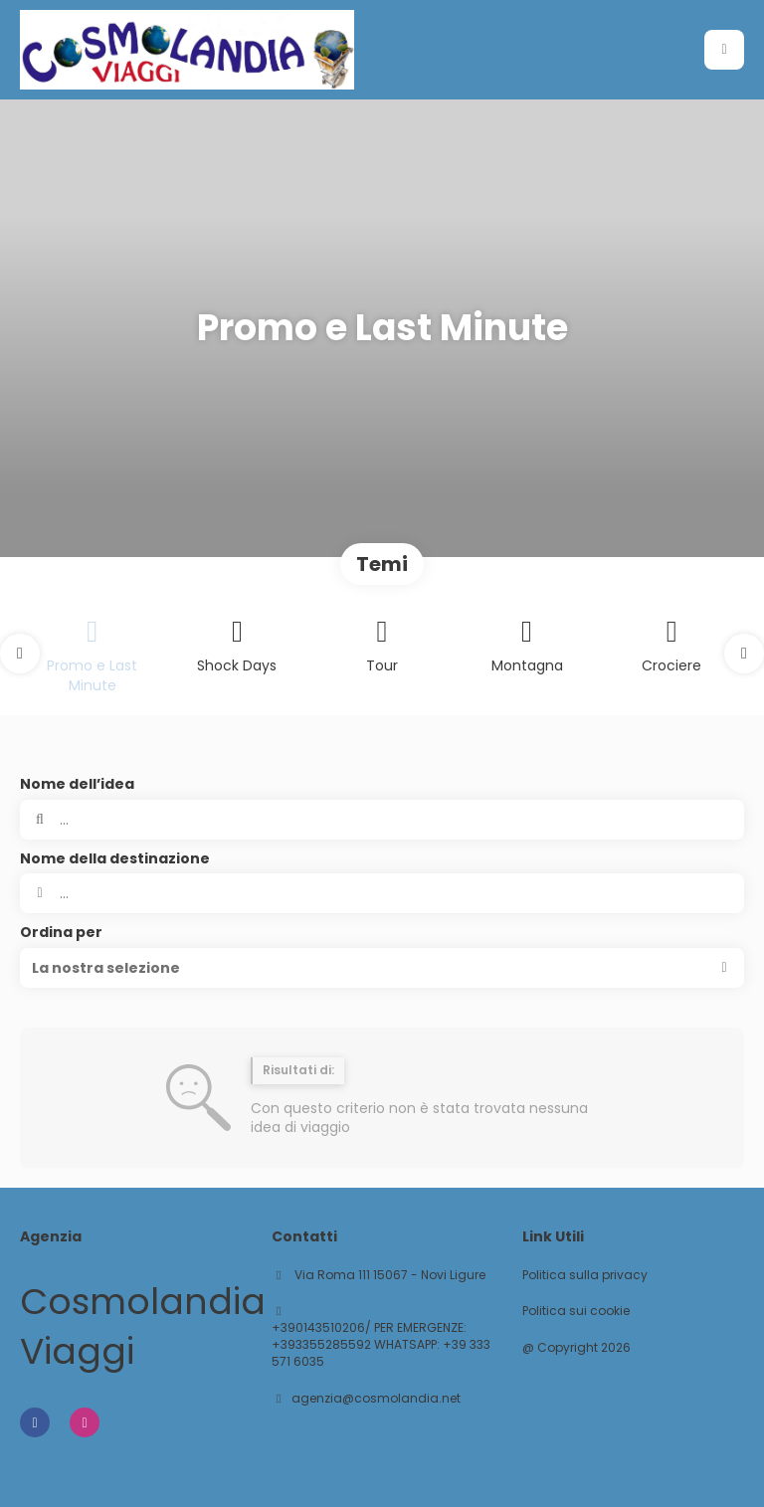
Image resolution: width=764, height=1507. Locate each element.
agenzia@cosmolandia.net (376, 1399)
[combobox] (382, 893)
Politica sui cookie (576, 1311)
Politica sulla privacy (585, 1275)
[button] (20, 653)
